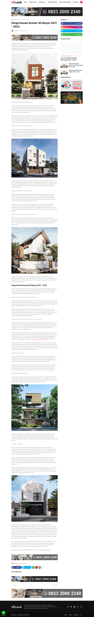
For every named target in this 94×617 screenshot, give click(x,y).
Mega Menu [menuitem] (42, 2)
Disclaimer (76, 614)
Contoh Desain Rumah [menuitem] (65, 2)
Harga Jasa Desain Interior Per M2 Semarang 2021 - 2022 (75, 65)
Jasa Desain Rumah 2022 (23, 614)
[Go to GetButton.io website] (3, 615)
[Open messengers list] (3, 612)
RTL (82, 614)
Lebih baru (14, 585)
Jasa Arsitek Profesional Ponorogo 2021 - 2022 (69, 59)
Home (65, 614)
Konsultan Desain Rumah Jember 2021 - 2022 (75, 71)
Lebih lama (54, 585)
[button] (78, 2)
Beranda (13, 19)
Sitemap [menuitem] (75, 2)
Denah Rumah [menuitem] (33, 2)
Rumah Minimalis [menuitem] (52, 2)
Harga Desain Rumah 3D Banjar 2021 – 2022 (42, 339)
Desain (70, 614)
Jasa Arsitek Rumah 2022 (22, 19)
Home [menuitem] (25, 2)
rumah (30, 467)
